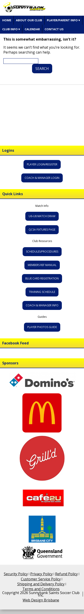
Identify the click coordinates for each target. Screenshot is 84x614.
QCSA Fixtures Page (42, 229)
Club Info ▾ (11, 29)
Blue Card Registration (42, 278)
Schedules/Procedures (42, 251)
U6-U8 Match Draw (42, 216)
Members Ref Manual (42, 265)
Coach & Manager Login (42, 178)
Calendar (32, 29)
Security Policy (16, 573)
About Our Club (29, 20)
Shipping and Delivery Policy (41, 584)
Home (6, 20)
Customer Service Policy (41, 579)
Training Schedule (42, 292)
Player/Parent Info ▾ (63, 20)
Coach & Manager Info (42, 305)
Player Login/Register (42, 164)
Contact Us (54, 29)
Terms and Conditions (41, 588)
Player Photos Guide (42, 327)
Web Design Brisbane (41, 600)
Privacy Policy (41, 573)
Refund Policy (66, 573)
